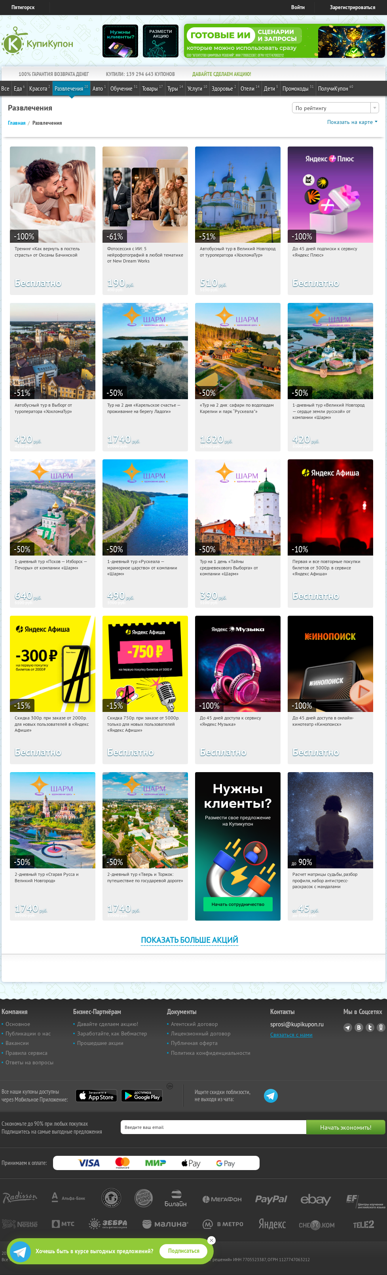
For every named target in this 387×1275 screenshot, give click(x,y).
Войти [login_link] (298, 7)
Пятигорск (22, 7)
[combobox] (335, 107)
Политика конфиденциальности (210, 1052)
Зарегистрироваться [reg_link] (353, 7)
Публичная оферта (194, 1043)
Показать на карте (350, 122)
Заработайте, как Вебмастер (112, 1033)
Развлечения (71, 88)
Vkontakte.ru (359, 1027)
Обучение (124, 88)
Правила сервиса (26, 1052)
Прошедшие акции (100, 1043)
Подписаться (183, 1250)
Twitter (370, 1027)
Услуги (197, 88)
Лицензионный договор (201, 1033)
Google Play (142, 1095)
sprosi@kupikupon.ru (297, 1024)
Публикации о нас (28, 1033)
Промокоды (298, 88)
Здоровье (224, 88)
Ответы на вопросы (29, 1062)
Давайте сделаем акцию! (107, 1024)
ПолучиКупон (335, 88)
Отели (250, 88)
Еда (19, 88)
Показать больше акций (189, 940)
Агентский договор (194, 1024)
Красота (39, 88)
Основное (18, 1024)
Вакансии (17, 1043)
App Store (96, 1095)
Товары (152, 88)
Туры (175, 88)
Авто (99, 88)
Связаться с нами (291, 1034)
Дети (271, 88)
